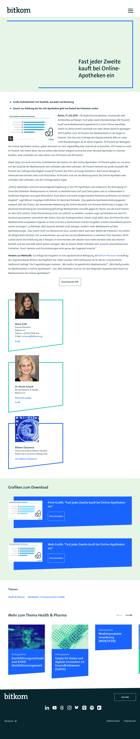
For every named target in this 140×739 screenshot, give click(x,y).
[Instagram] (69, 709)
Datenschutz (113, 721)
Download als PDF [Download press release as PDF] (70, 281)
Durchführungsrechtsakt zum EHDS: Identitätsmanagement (26, 662)
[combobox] (11, 721)
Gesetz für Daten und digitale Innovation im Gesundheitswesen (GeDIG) (69, 664)
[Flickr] (99, 709)
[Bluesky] (77, 709)
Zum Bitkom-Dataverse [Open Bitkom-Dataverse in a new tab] (26, 458)
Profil (17, 341)
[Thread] (62, 709)
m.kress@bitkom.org (32, 336)
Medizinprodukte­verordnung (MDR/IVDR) (110, 637)
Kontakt (125, 697)
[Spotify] (92, 709)
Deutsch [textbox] (9, 721)
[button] (129, 615)
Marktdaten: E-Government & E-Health (46, 597)
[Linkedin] (47, 709)
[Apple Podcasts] (84, 709)
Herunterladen (56, 516)
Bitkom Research (107, 255)
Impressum (130, 721)
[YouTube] (55, 709)
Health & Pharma (16, 597)
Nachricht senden (23, 397)
